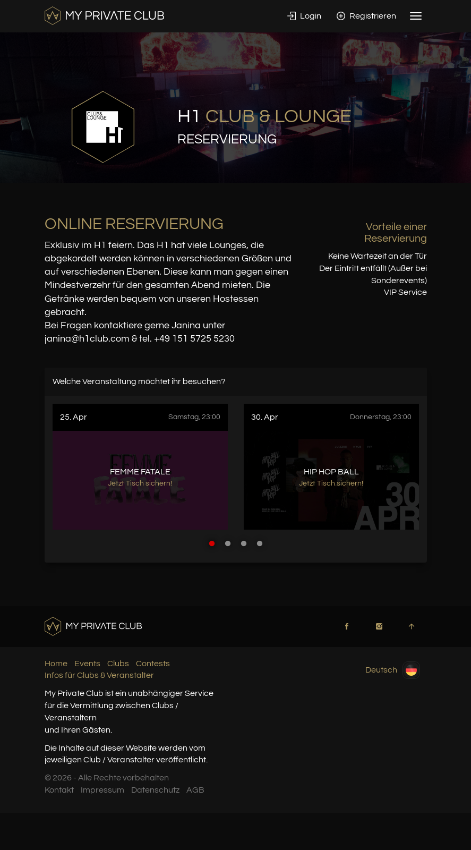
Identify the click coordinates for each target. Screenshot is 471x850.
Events (87, 663)
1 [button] (212, 543)
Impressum (102, 790)
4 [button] (259, 543)
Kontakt (59, 790)
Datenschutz (155, 790)
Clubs (118, 663)
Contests (153, 663)
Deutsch (392, 670)
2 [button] (227, 543)
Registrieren (366, 16)
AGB (195, 790)
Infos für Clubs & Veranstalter (99, 675)
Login (304, 16)
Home (56, 663)
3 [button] (243, 543)
